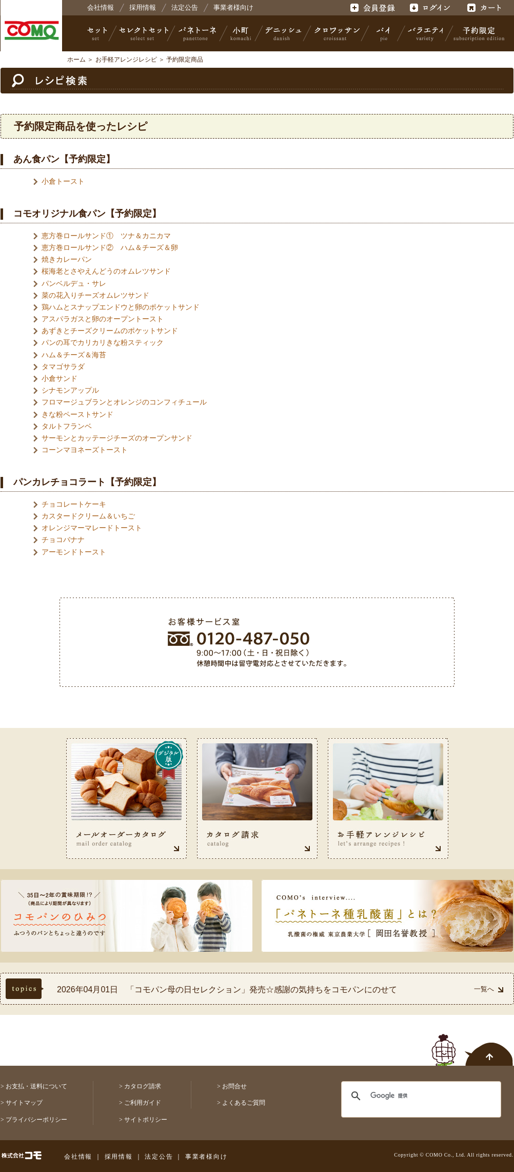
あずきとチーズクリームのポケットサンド (110, 330)
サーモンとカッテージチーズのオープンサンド (117, 438)
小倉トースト (63, 181)
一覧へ (488, 989)
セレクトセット (142, 33)
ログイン (430, 7)
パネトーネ (197, 33)
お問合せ (234, 1086)
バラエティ (425, 33)
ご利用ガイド (142, 1102)
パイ (383, 33)
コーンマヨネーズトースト (85, 450)
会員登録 (374, 7)
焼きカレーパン (67, 259)
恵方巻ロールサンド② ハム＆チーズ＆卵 (110, 247)
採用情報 (142, 7)
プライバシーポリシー (36, 1119)
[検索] (414, 1096)
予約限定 (477, 33)
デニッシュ (283, 33)
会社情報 (100, 7)
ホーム (76, 59)
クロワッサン (336, 33)
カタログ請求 (142, 1086)
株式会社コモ (31, 31)
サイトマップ (24, 1102)
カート (485, 7)
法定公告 (184, 7)
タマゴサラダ (63, 366)
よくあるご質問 (243, 1102)
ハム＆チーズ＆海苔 (74, 355)
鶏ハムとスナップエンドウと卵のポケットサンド (121, 307)
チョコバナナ (63, 539)
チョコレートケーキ (74, 504)
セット (98, 33)
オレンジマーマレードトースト (92, 528)
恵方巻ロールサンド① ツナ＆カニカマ (106, 236)
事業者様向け (233, 7)
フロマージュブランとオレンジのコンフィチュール (124, 402)
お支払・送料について (36, 1086)
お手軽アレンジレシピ (126, 59)
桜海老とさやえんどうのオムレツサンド (106, 271)
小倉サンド (59, 378)
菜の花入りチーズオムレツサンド (95, 295)
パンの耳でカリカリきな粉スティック (103, 342)
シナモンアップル (70, 390)
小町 (241, 33)
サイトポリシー (145, 1119)
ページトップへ (472, 1044)
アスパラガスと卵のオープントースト (103, 319)
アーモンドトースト (74, 552)
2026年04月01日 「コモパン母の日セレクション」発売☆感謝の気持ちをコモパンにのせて (227, 989)
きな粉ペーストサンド (77, 414)
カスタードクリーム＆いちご (88, 516)
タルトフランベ (67, 426)
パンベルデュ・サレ (74, 283)
